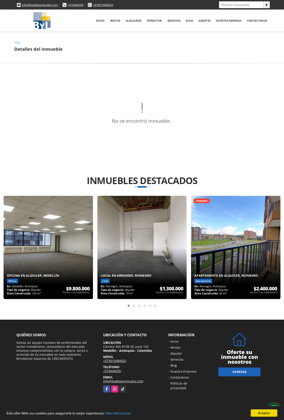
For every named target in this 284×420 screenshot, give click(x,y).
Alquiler (176, 353)
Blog (189, 21)
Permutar (154, 21)
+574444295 (75, 5)
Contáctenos (257, 21)
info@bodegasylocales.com (40, 5)
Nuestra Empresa (229, 21)
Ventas (115, 21)
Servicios (174, 21)
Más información (118, 413)
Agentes (204, 21)
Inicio (100, 21)
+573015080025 (103, 5)
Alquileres (134, 21)
